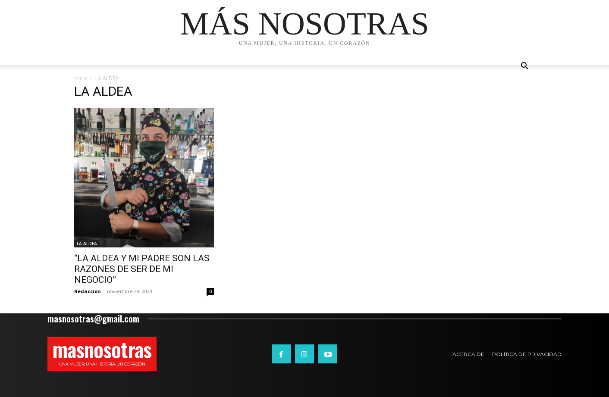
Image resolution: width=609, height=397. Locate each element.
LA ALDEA (87, 244)
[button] (524, 67)
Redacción (87, 291)
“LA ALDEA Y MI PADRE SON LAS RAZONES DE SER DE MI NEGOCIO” (142, 269)
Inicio (80, 78)
